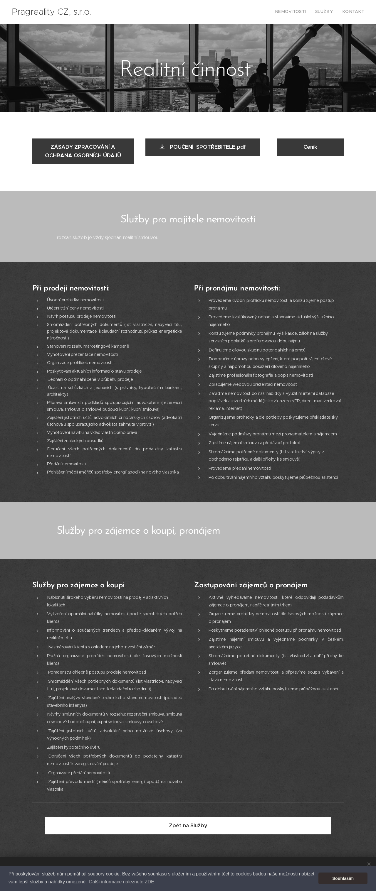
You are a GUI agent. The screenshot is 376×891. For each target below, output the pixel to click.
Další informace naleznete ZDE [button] (121, 881)
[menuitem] (347, 12)
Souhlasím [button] (343, 878)
